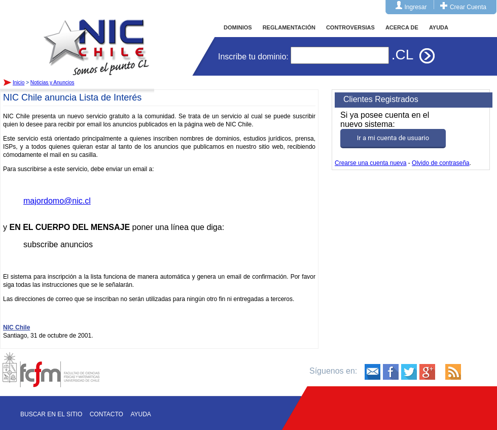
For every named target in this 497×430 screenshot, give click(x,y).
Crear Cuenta (468, 7)
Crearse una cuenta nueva (370, 163)
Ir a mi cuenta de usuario (393, 138)
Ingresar (416, 7)
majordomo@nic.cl (57, 200)
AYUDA (438, 27)
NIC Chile (16, 327)
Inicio (96, 37)
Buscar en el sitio (51, 414)
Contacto (106, 414)
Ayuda (140, 414)
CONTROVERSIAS (350, 27)
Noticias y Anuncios (52, 82)
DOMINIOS (238, 27)
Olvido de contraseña (440, 163)
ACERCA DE (401, 27)
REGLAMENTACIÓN (289, 27)
